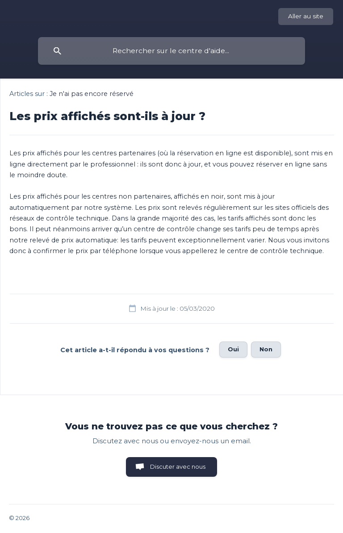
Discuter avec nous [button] (177, 466)
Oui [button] (233, 349)
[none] (305, 16)
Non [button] (265, 349)
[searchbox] (171, 51)
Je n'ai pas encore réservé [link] (92, 94)
